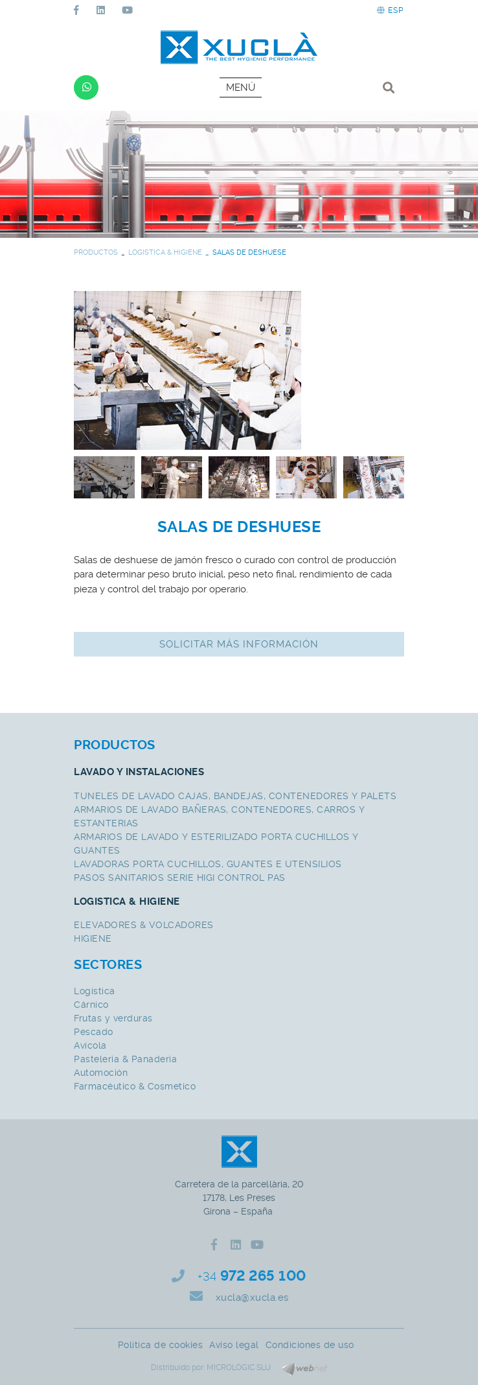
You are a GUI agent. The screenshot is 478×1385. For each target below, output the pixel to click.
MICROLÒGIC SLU (239, 1367)
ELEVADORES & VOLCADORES (144, 925)
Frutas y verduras (113, 1018)
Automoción (101, 1072)
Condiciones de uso (310, 1345)
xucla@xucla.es (252, 1297)
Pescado (93, 1032)
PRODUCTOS (96, 252)
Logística (94, 991)
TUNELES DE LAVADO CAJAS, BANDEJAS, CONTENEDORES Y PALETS (235, 796)
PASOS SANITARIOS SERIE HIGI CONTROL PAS (180, 877)
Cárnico (91, 1004)
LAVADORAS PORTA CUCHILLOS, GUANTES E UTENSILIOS (208, 864)
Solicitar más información (239, 644)
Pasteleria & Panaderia (125, 1059)
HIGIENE (93, 938)
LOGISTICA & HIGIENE (165, 252)
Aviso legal (234, 1345)
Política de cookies (160, 1345)
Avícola (90, 1045)
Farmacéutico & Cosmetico (135, 1086)
